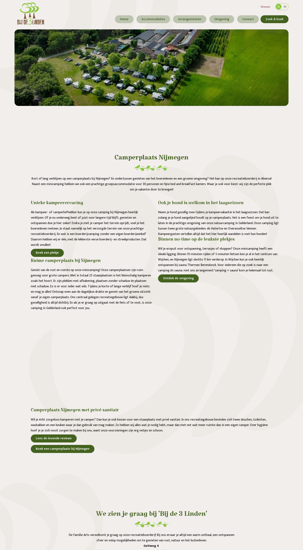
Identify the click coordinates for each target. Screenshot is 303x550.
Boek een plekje (47, 252)
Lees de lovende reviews (54, 438)
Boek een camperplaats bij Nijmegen (62, 449)
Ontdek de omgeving (178, 278)
